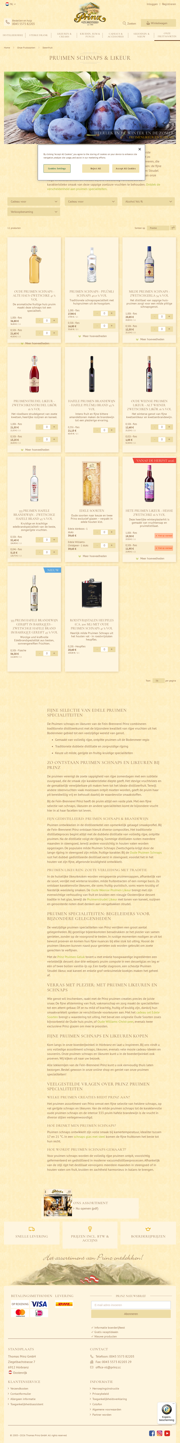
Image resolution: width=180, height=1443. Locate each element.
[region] (91, 162)
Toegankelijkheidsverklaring (109, 1399)
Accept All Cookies (126, 168)
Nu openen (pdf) (87, 1208)
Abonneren (131, 1314)
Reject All (96, 168)
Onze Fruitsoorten (26, 47)
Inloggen (152, 4)
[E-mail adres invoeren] (131, 1305)
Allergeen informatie (22, 1399)
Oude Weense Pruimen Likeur (111, 890)
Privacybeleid (100, 1394)
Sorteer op (140, 227)
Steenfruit (47, 47)
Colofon (97, 1404)
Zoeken (131, 23)
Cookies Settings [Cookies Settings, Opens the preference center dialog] (57, 168)
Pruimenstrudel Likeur (102, 899)
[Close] (139, 149)
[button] (10, 4)
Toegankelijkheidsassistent (26, 1404)
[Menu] (173, 1404)
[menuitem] (13, 35)
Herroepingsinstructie (105, 1388)
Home (7, 47)
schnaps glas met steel (89, 1137)
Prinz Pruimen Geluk (71, 957)
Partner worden (101, 1414)
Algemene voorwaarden (106, 1409)
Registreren (169, 4)
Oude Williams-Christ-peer (115, 1022)
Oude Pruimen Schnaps (146, 852)
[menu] (90, 35)
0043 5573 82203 (23, 24)
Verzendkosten (19, 1388)
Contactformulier (20, 1394)
